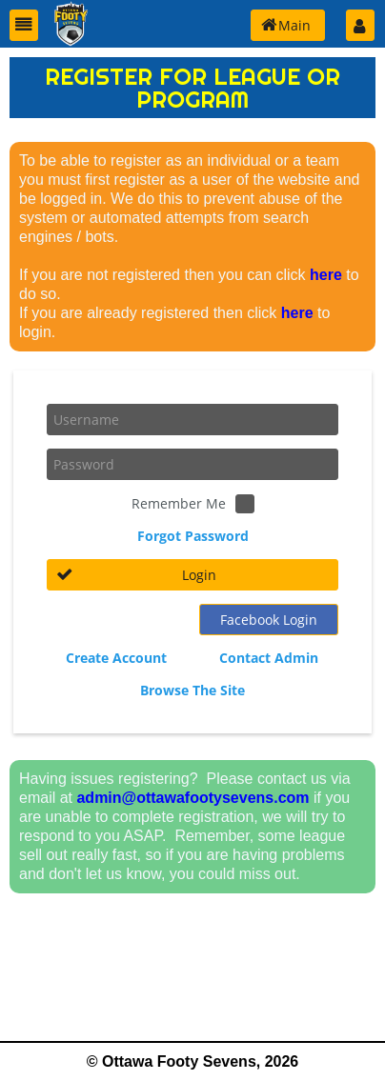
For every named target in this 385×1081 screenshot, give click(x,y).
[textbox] (192, 419)
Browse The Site (192, 690)
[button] (24, 25)
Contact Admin (268, 658)
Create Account (116, 658)
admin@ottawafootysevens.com (192, 798)
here (326, 275)
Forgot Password (193, 536)
